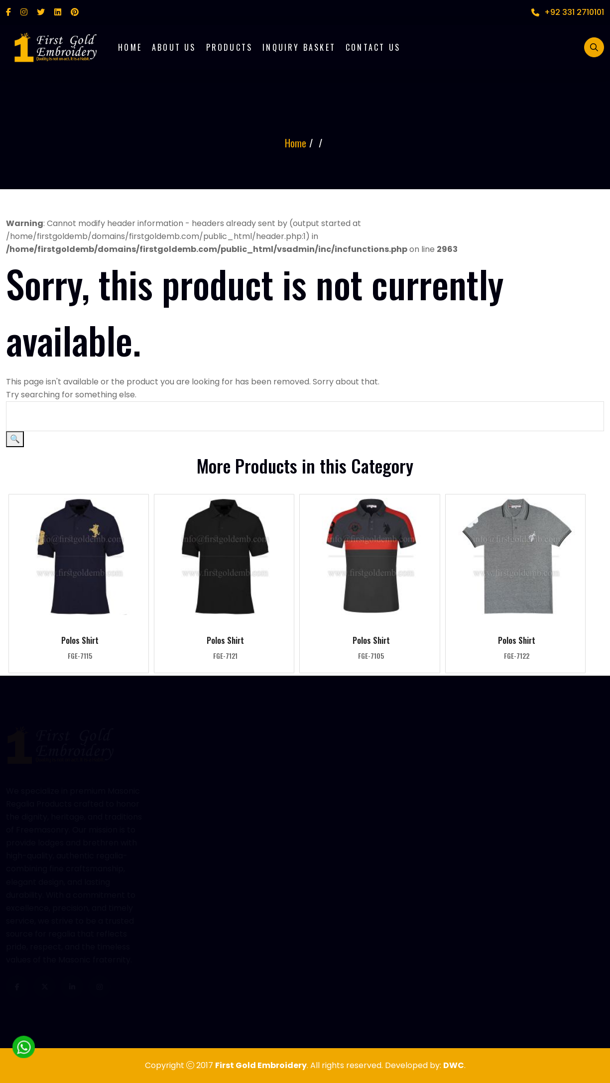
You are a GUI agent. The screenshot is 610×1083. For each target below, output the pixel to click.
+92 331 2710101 (567, 12)
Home (130, 47)
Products (229, 47)
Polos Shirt (80, 640)
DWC (453, 1065)
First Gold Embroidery (261, 1065)
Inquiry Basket (299, 47)
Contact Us (373, 47)
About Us (174, 47)
